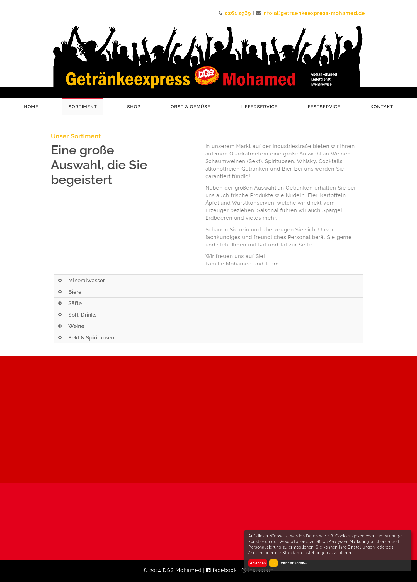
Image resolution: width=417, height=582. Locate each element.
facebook (225, 570)
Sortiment (83, 106)
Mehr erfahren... (294, 563)
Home (31, 106)
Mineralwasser (86, 280)
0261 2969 (238, 13)
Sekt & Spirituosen (91, 337)
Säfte (75, 303)
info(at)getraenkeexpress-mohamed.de (313, 13)
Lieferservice (259, 106)
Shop (133, 106)
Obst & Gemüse (190, 106)
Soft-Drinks (82, 315)
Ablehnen (258, 563)
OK (273, 563)
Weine (76, 326)
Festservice (324, 106)
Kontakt (381, 106)
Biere (74, 292)
